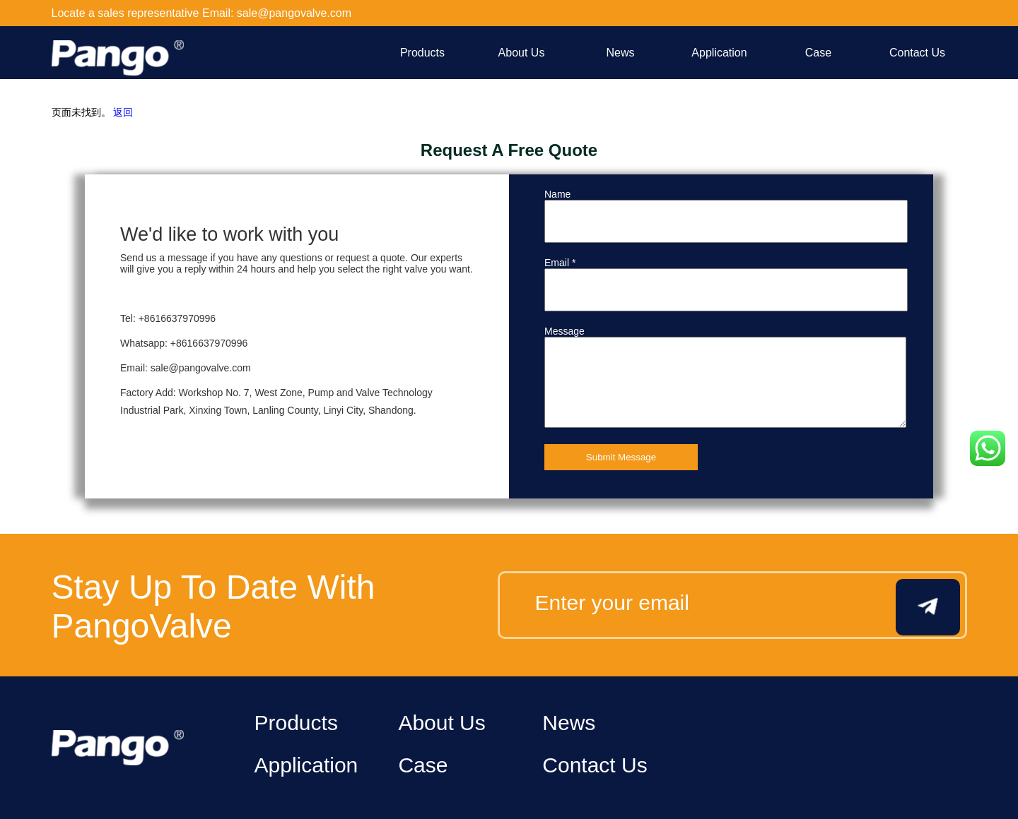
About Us (521, 53)
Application (719, 53)
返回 (123, 112)
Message (564, 331)
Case (818, 53)
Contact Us (917, 53)
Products (422, 53)
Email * (559, 262)
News (620, 53)
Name (557, 194)
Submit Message (621, 457)
